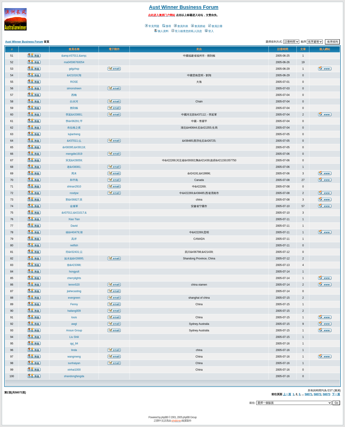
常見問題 (152, 26)
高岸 (74, 238)
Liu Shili (74, 337)
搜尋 (166, 26)
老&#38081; (74, 166)
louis (74, 317)
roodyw (74, 193)
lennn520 (74, 284)
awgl (74, 323)
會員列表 (181, 26)
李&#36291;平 (74, 121)
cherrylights (74, 278)
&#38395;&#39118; (74, 147)
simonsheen (74, 88)
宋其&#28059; (74, 160)
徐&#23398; (74, 265)
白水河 (74, 101)
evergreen (74, 297)
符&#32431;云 (74, 252)
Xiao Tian (74, 219)
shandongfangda (74, 376)
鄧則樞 (74, 108)
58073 (326, 394)
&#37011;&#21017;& (74, 212)
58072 (317, 394)
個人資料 (161, 31)
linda (74, 350)
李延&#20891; (74, 114)
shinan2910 (74, 186)
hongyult (74, 271)
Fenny (74, 304)
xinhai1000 (74, 369)
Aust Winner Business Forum (183, 7)
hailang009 (74, 310)
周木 (74, 173)
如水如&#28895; (74, 258)
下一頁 (336, 394)
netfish (74, 245)
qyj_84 (74, 343)
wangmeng (74, 356)
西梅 (74, 95)
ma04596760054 (74, 62)
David (74, 225)
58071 (308, 394)
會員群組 (198, 26)
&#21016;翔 (74, 75)
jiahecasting (74, 291)
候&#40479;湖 (74, 232)
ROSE (74, 81)
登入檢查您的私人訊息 (186, 31)
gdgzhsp (74, 68)
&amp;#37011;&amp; (74, 55)
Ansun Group (74, 330)
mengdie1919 (74, 153)
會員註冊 (215, 26)
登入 (209, 31)
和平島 (74, 180)
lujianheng (74, 134)
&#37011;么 (74, 140)
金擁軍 (74, 206)
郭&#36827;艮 (74, 199)
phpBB (164, 417)
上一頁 (287, 394)
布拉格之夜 (74, 127)
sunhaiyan (74, 363)
